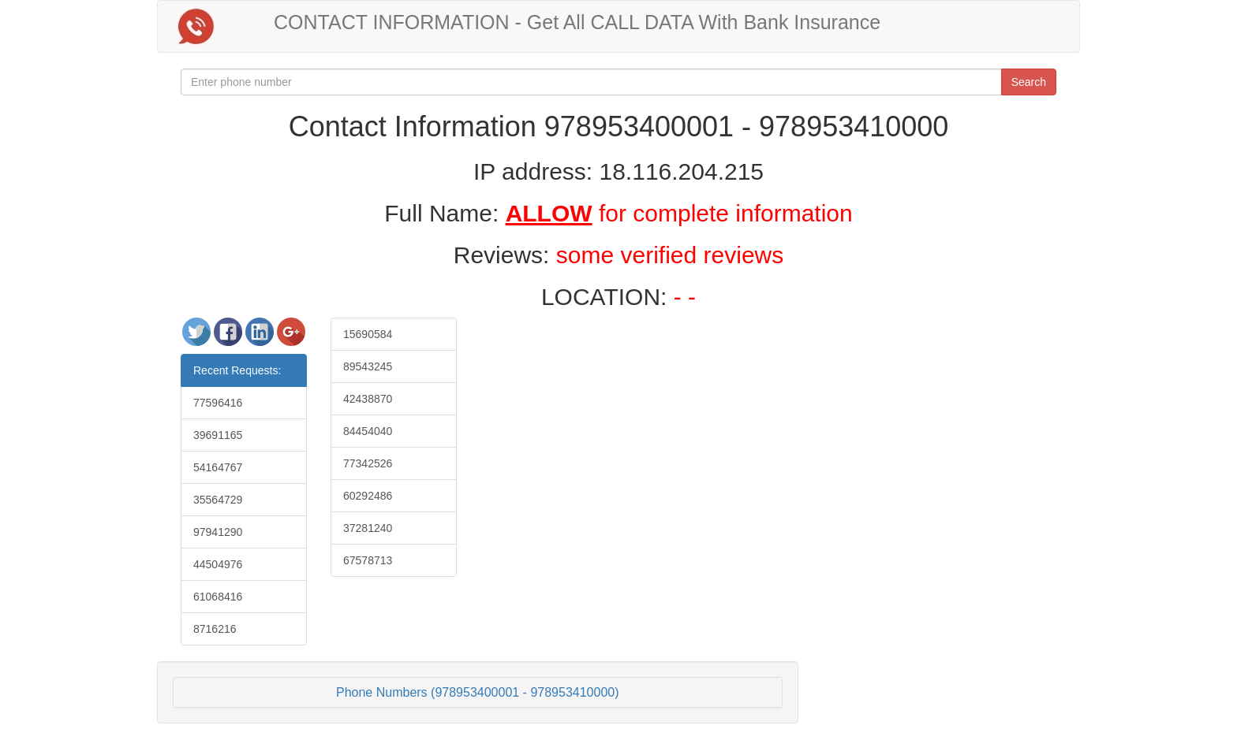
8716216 (215, 629)
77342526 (367, 463)
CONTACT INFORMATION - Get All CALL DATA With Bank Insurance (577, 22)
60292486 (367, 495)
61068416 (217, 596)
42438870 (367, 398)
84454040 (367, 431)
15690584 (367, 334)
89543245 (367, 366)
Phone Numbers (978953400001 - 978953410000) (477, 692)
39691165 (217, 435)
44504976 (217, 564)
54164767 (217, 467)
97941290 (217, 532)
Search (1028, 82)
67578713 (367, 560)
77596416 (217, 402)
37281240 (367, 528)
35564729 (217, 499)
